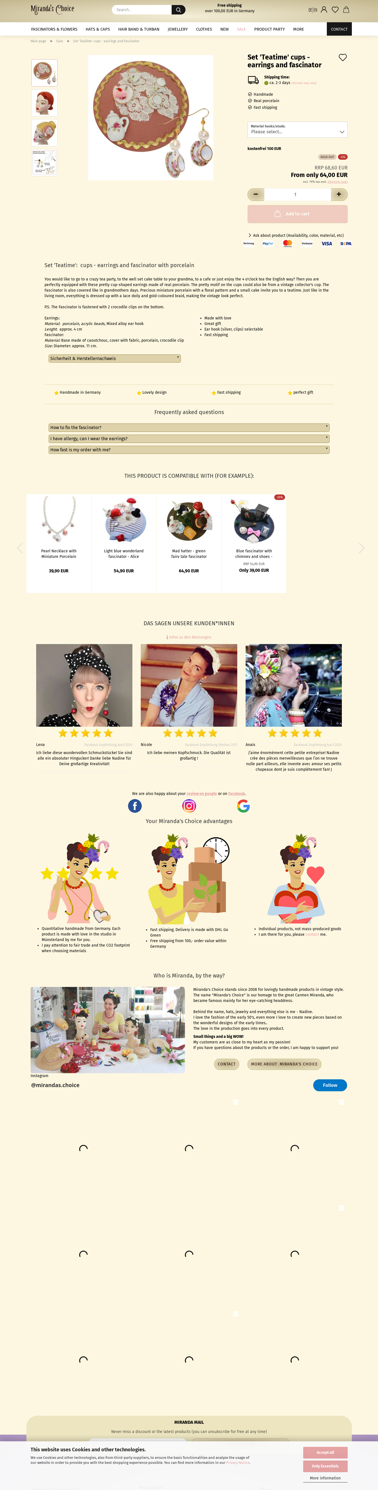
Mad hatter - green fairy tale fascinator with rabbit (189, 553)
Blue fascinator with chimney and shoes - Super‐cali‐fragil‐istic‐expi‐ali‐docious (254, 553)
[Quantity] (297, 194)
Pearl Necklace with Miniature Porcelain (58, 553)
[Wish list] (335, 9)
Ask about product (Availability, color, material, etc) (298, 235)
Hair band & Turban (138, 29)
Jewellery (178, 29)
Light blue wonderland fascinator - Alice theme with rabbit (124, 553)
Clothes (204, 29)
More (298, 29)
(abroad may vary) (304, 83)
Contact (339, 29)
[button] (312, 9)
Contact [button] (227, 1064)
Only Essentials (325, 1466)
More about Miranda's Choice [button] (284, 1064)
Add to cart (291, 213)
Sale (241, 29)
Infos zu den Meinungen (189, 637)
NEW (224, 29)
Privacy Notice (237, 1463)
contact (312, 934)
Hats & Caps (98, 29)
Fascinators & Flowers (54, 29)
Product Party (269, 29)
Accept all (325, 1452)
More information (325, 1478)
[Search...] (179, 9)
